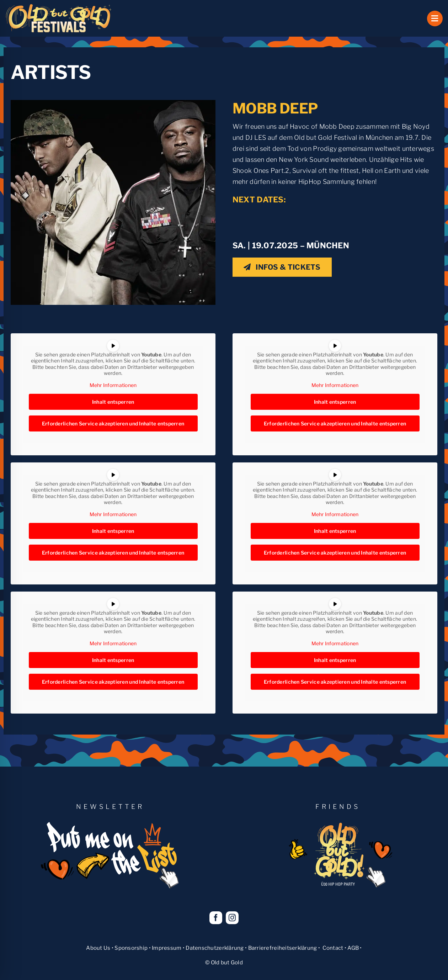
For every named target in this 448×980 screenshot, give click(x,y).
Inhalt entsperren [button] (113, 402)
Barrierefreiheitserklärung (282, 948)
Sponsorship (131, 948)
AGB (353, 948)
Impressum (166, 948)
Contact (332, 948)
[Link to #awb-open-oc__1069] (435, 18)
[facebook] (215, 917)
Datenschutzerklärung (215, 948)
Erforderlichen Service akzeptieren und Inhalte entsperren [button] (113, 424)
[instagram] (232, 917)
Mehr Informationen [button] (113, 385)
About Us (98, 948)
